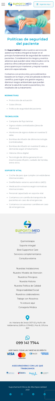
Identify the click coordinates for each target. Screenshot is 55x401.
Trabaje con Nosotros (27, 298)
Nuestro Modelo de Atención (27, 273)
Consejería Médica (27, 307)
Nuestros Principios (27, 277)
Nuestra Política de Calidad (27, 285)
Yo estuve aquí (27, 303)
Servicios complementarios (27, 254)
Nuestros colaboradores (27, 294)
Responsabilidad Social (27, 290)
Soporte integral (27, 245)
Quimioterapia (27, 241)
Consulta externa (27, 258)
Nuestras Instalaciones (27, 268)
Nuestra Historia (27, 281)
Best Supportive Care (27, 250)
